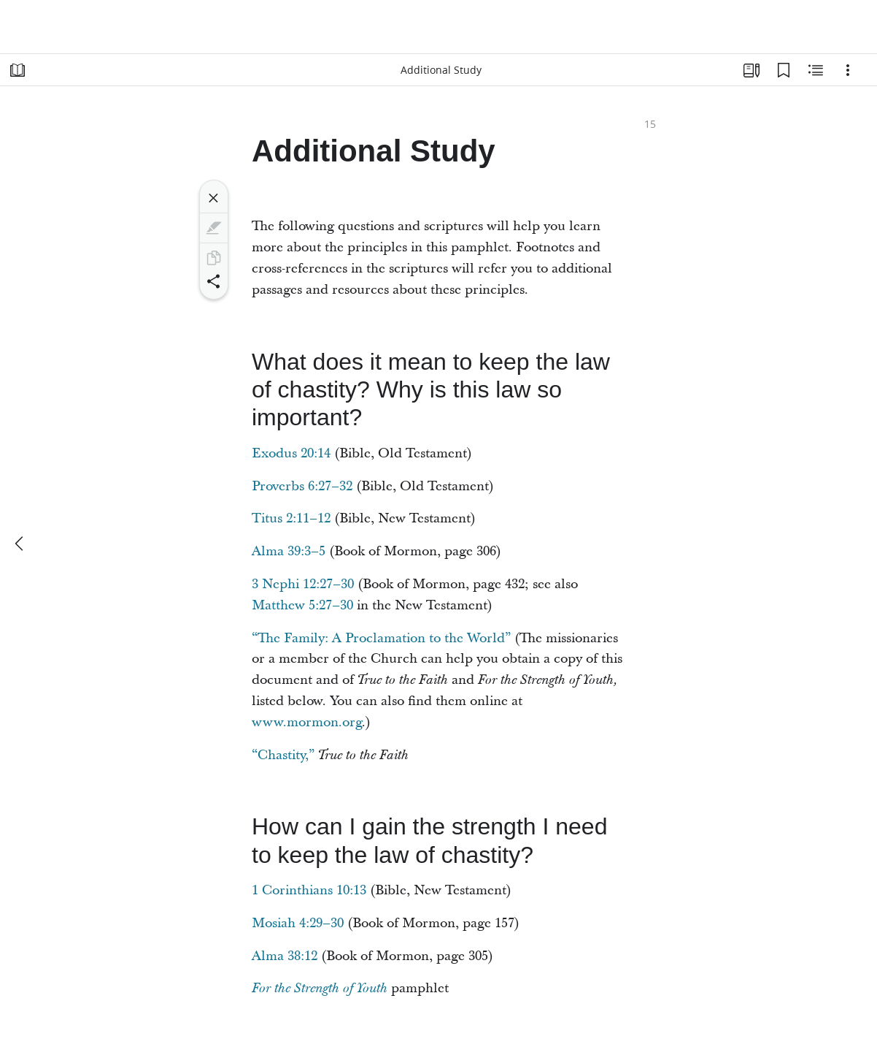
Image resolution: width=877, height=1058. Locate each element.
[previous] (20, 543)
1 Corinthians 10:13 (309, 890)
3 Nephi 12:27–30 (303, 584)
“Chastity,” (283, 755)
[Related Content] (815, 70)
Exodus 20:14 (291, 453)
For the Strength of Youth (319, 988)
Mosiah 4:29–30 (298, 923)
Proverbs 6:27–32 (302, 486)
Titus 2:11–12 (291, 518)
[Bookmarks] (783, 70)
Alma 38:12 (284, 956)
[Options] (847, 70)
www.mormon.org (307, 722)
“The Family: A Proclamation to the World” (381, 638)
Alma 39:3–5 (288, 551)
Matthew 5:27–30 (302, 605)
